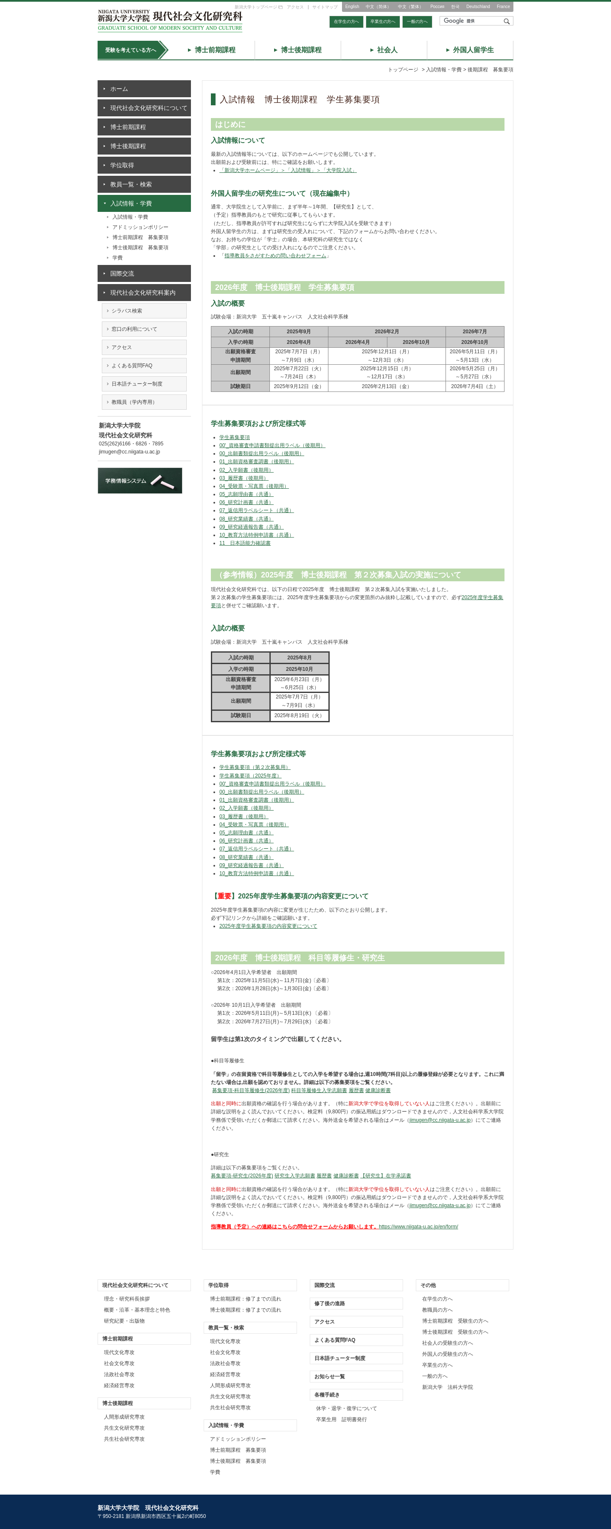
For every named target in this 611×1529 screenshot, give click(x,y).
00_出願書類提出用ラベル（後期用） (261, 453)
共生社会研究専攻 (124, 1439)
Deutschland (478, 6)
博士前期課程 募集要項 (140, 237)
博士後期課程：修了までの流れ (245, 1310)
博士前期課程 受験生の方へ (455, 1321)
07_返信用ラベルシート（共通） (256, 510)
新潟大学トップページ (256, 7)
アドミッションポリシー (140, 227)
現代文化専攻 (119, 1352)
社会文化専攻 (119, 1363)
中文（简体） (378, 6)
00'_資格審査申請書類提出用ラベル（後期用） (272, 445)
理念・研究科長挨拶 (127, 1299)
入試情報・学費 (130, 217)
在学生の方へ (346, 21)
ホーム (119, 88)
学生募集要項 (234, 437)
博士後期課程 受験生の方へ (455, 1332)
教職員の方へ (437, 1310)
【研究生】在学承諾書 (385, 1176)
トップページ (403, 70)
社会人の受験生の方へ (447, 1343)
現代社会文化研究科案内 (143, 292)
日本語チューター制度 (137, 384)
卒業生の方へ (382, 21)
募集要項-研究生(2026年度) (242, 1176)
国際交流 (122, 273)
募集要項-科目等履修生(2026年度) (251, 1090)
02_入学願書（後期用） (246, 470)
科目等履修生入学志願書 (319, 1090)
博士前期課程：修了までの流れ (245, 1299)
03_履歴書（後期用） (244, 478)
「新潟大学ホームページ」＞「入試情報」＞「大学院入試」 (288, 170)
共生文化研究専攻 (124, 1428)
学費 (117, 258)
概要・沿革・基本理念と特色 (137, 1310)
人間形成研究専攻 (124, 1417)
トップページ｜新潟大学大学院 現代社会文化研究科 (170, 21)
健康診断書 (378, 1090)
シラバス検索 (127, 311)
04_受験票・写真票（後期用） (254, 486)
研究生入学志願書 (295, 1176)
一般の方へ (417, 21)
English (352, 6)
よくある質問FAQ (132, 366)
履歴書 (356, 1090)
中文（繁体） (410, 6)
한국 (455, 6)
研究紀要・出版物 (124, 1321)
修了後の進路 (329, 1304)
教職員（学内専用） (134, 402)
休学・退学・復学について (346, 1408)
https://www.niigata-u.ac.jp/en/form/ (418, 1227)
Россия (437, 6)
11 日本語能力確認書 (245, 543)
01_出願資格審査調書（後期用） (256, 462)
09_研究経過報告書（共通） (251, 527)
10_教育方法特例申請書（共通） (256, 535)
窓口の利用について (134, 329)
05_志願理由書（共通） (246, 494)
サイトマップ (325, 7)
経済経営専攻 (119, 1385)
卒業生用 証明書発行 (341, 1419)
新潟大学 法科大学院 (447, 1387)
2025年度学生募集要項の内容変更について (268, 926)
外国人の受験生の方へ (447, 1354)
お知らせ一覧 (329, 1377)
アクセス (295, 7)
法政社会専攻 (119, 1374)
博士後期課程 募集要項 (140, 248)
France (503, 6)
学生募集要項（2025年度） (250, 776)
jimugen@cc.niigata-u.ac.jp (440, 1120)
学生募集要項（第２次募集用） (255, 767)
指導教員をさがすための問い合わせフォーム (275, 256)
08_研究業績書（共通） (246, 519)
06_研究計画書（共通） (246, 502)
